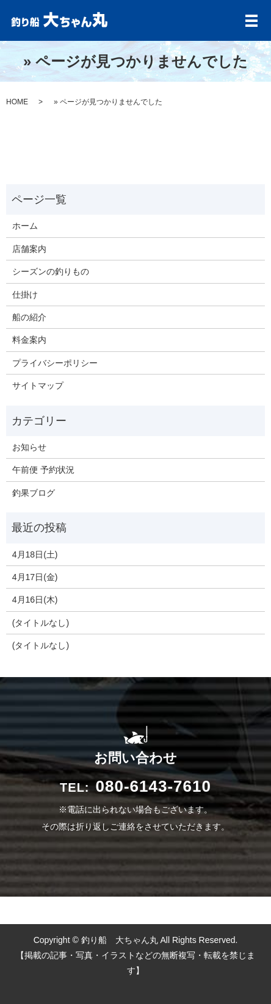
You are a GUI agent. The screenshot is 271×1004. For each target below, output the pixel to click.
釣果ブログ (33, 493)
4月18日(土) (35, 554)
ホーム (25, 226)
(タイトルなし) (40, 623)
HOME (17, 102)
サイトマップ (37, 385)
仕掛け (25, 294)
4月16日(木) (35, 599)
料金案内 (29, 340)
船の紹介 (29, 317)
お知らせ (29, 447)
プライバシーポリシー (55, 363)
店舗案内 (29, 249)
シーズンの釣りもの (50, 271)
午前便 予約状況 (43, 470)
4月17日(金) (35, 577)
